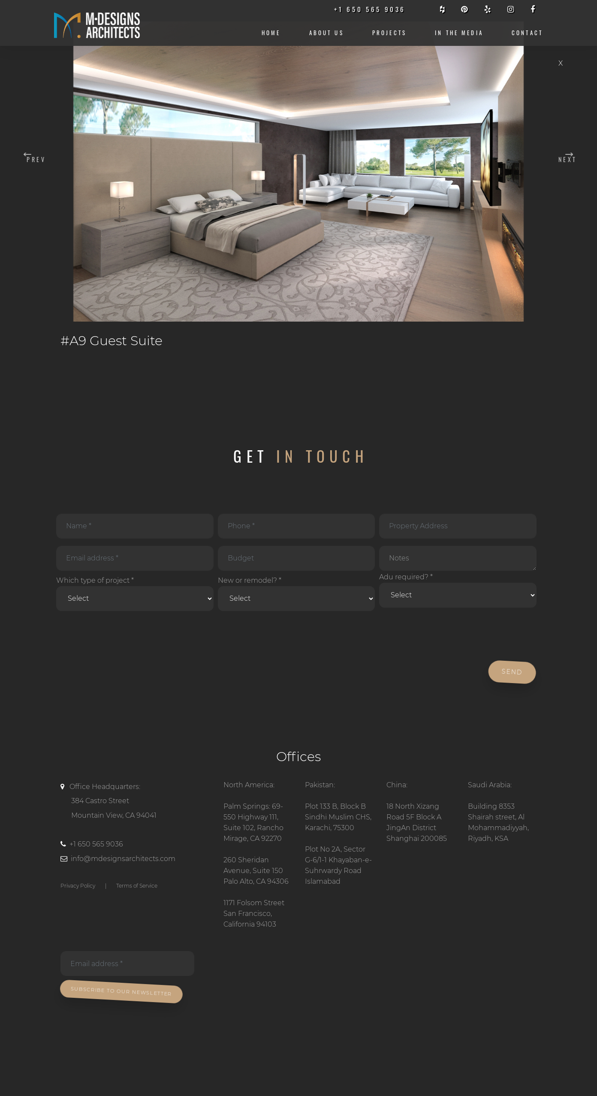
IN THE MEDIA (459, 33)
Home (271, 33)
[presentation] (119, 636)
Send (514, 672)
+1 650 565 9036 (96, 844)
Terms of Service (136, 885)
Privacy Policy (77, 885)
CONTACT (527, 33)
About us (326, 33)
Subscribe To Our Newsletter (122, 991)
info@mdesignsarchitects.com (123, 859)
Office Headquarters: (135, 803)
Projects (389, 33)
